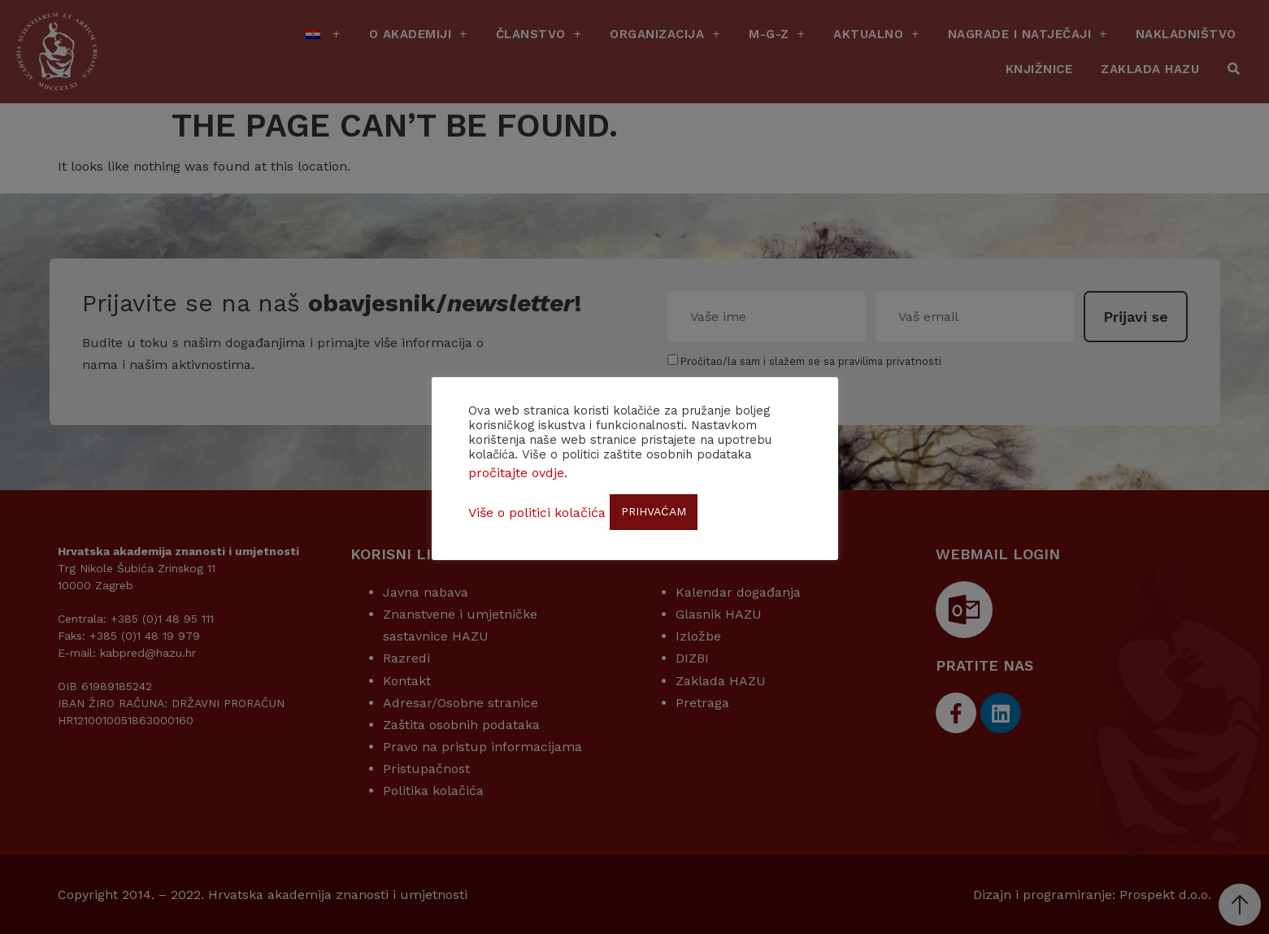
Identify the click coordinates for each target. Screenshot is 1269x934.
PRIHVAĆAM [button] (653, 511)
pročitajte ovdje (516, 472)
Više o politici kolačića (537, 512)
